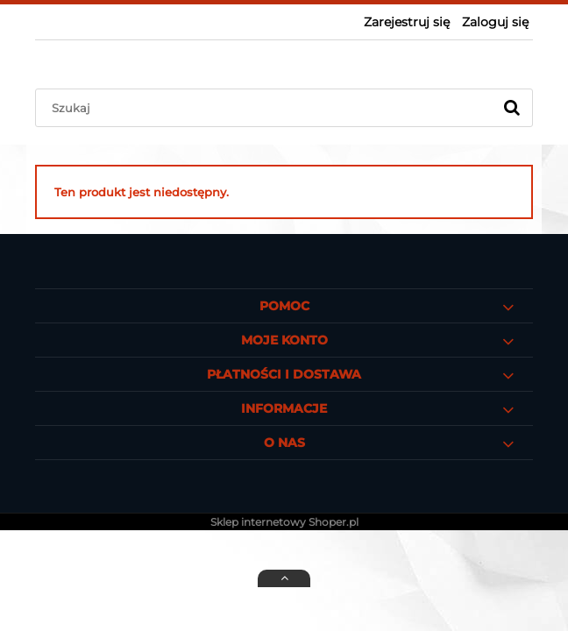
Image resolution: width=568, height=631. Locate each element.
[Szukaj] (512, 108)
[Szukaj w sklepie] (268, 108)
